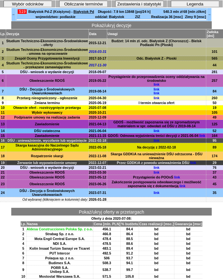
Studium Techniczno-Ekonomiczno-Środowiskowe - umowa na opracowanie (47, 51)
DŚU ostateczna (47, 131)
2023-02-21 (98, 167)
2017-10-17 (98, 58)
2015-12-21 (98, 43)
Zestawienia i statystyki (139, 4)
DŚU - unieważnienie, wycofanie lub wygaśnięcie (47, 140)
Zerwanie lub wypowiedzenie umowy (47, 163)
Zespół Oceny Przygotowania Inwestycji (46, 58)
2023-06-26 (98, 184)
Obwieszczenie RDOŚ (47, 80)
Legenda (195, 4)
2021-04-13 (98, 124)
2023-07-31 (98, 193)
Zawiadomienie (47, 124)
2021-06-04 (98, 131)
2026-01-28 (98, 199)
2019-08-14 (98, 91)
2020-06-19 (98, 103)
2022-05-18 (98, 147)
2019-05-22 (98, 80)
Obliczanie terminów (83, 4)
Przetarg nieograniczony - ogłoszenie (47, 98)
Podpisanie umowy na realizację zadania (47, 117)
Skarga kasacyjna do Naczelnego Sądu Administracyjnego (47, 147)
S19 (22, 11)
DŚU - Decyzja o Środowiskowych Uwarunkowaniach (47, 91)
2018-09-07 (98, 72)
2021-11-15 (98, 136)
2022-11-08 (98, 156)
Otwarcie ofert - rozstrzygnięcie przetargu (47, 108)
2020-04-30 (98, 98)
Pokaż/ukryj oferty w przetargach (111, 212)
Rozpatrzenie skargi (47, 156)
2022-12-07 (98, 163)
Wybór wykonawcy (47, 112)
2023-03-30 (98, 172)
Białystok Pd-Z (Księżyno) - (61, 12)
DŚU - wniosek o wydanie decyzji (47, 72)
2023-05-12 (98, 177)
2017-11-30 (98, 65)
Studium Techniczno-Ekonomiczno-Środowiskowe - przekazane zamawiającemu (47, 65)
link (156, 84)
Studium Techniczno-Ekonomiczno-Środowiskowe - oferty (47, 43)
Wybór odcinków (27, 4)
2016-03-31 (98, 51)
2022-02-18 (98, 140)
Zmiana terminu (47, 103)
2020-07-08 (98, 108)
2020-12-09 (98, 117)
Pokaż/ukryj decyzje (112, 25)
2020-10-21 (98, 112)
